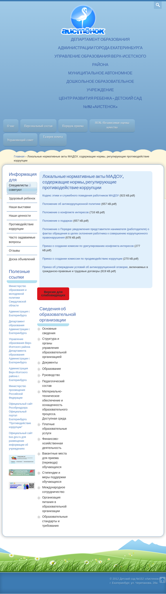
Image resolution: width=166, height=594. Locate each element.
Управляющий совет (20, 140)
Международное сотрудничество (53, 490)
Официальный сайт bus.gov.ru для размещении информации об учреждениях (21, 441)
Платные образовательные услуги (54, 428)
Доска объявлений (22, 259)
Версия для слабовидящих (53, 293)
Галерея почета (53, 137)
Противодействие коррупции (21, 226)
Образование (51, 368)
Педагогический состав (53, 383)
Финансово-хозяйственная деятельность (52, 443)
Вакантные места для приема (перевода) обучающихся (54, 460)
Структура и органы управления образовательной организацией (54, 348)
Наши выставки (20, 207)
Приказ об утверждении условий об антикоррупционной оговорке (85, 267)
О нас (10, 126)
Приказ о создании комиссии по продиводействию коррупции (82, 258)
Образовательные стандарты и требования (55, 521)
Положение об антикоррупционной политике (71, 203)
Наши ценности (20, 215)
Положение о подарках (57, 220)
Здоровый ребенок (22, 198)
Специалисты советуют (18, 187)
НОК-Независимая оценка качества (112, 125)
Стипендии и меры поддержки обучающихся (54, 477)
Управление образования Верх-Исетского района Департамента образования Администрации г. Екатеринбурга (20, 351)
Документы (50, 362)
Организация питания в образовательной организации (54, 504)
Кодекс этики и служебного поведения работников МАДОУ (80, 195)
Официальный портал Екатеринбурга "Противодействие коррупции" (20, 419)
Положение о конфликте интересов (65, 212)
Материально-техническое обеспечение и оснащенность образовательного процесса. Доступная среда (54, 405)
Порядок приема (73, 126)
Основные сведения (49, 331)
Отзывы (14, 250)
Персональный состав (38, 126)
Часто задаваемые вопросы (22, 240)
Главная (19, 156)
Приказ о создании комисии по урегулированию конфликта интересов (88, 246)
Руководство (51, 375)
